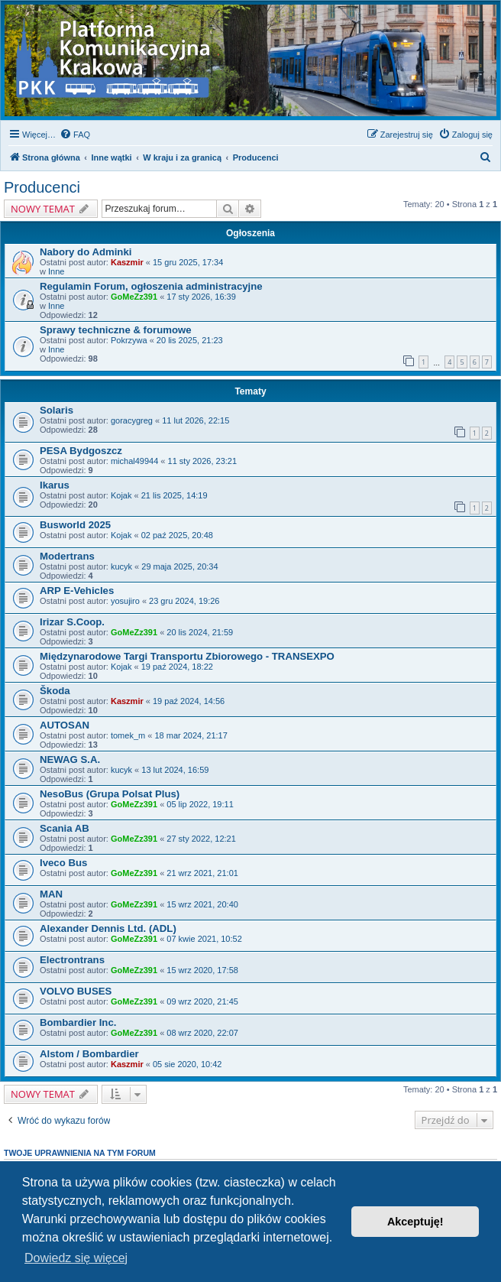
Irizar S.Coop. (72, 622)
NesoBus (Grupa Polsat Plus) (109, 794)
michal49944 (134, 461)
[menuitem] (75, 134)
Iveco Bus (63, 862)
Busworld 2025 (75, 525)
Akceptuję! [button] (415, 1221)
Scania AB (64, 828)
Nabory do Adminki (85, 252)
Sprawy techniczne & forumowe (116, 330)
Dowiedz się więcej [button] (76, 1257)
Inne (56, 271)
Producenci (42, 187)
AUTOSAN (64, 725)
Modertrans (67, 556)
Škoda (55, 690)
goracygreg (132, 420)
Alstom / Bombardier (89, 1054)
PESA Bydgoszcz (81, 450)
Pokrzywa (129, 340)
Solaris (56, 410)
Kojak (121, 495)
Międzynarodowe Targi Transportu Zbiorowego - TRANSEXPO (187, 656)
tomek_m (128, 735)
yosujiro (125, 600)
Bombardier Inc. (78, 1022)
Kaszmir (127, 262)
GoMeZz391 (134, 296)
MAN (51, 894)
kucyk (121, 566)
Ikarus (54, 485)
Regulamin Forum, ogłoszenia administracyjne (151, 286)
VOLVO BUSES (76, 991)
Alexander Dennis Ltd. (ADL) (108, 928)
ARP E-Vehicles (77, 590)
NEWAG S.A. (70, 759)
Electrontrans (72, 960)
